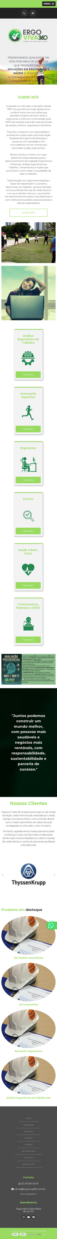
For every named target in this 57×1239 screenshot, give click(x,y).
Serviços (28, 1131)
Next (54, 874)
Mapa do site (28, 1164)
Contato (28, 1158)
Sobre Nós (28, 1125)
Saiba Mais (28, 374)
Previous (2, 874)
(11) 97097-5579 (28, 1183)
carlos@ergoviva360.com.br (28, 1189)
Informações (28, 1151)
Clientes (28, 1138)
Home (28, 1118)
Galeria (28, 1144)
